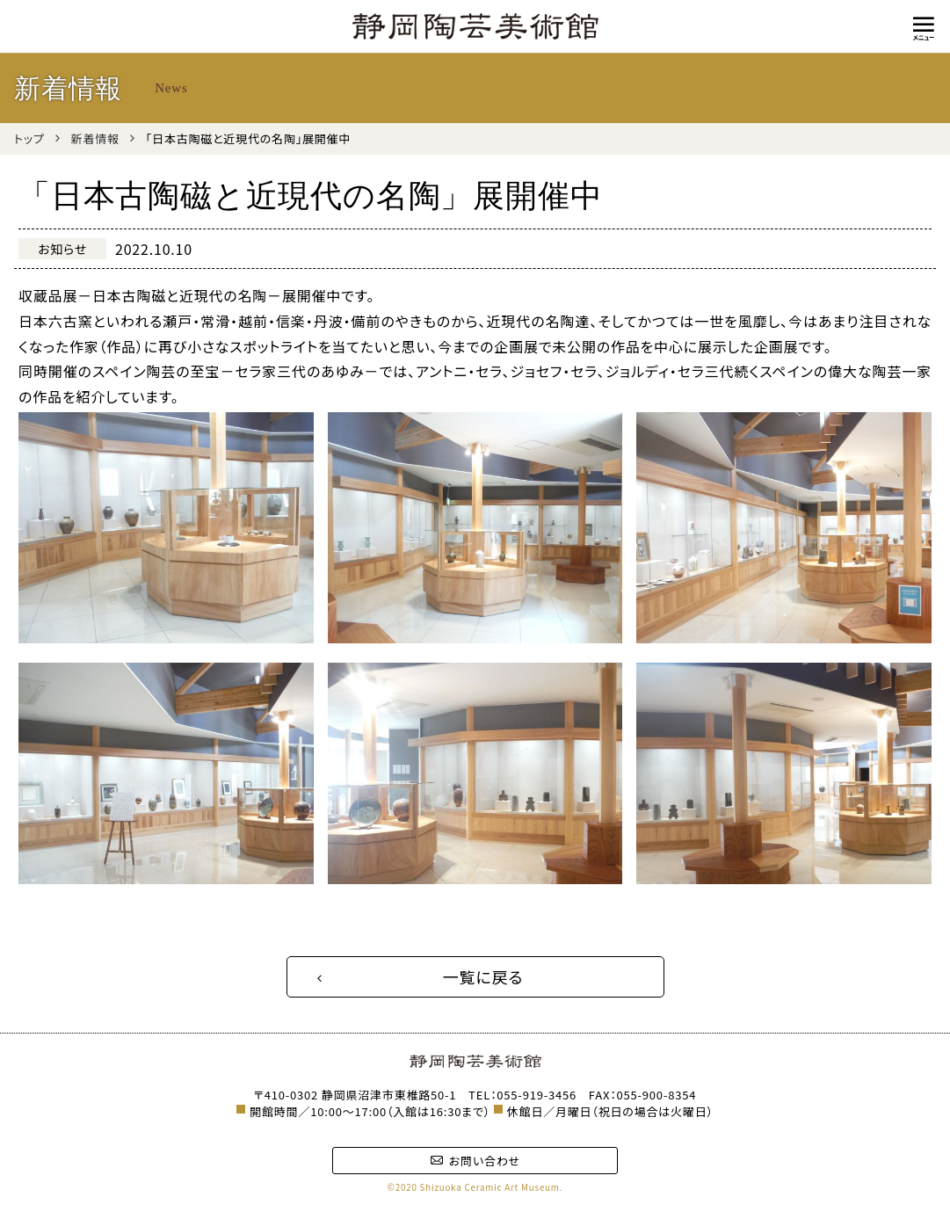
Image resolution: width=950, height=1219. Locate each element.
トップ (29, 138)
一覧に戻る (483, 976)
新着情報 (95, 138)
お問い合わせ (475, 1160)
